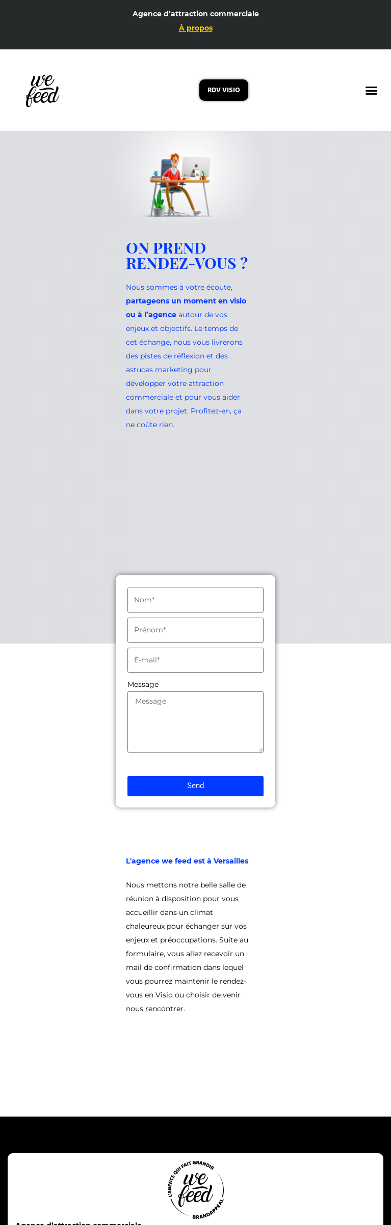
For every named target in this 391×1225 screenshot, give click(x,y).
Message (143, 684)
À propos (196, 28)
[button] (371, 90)
